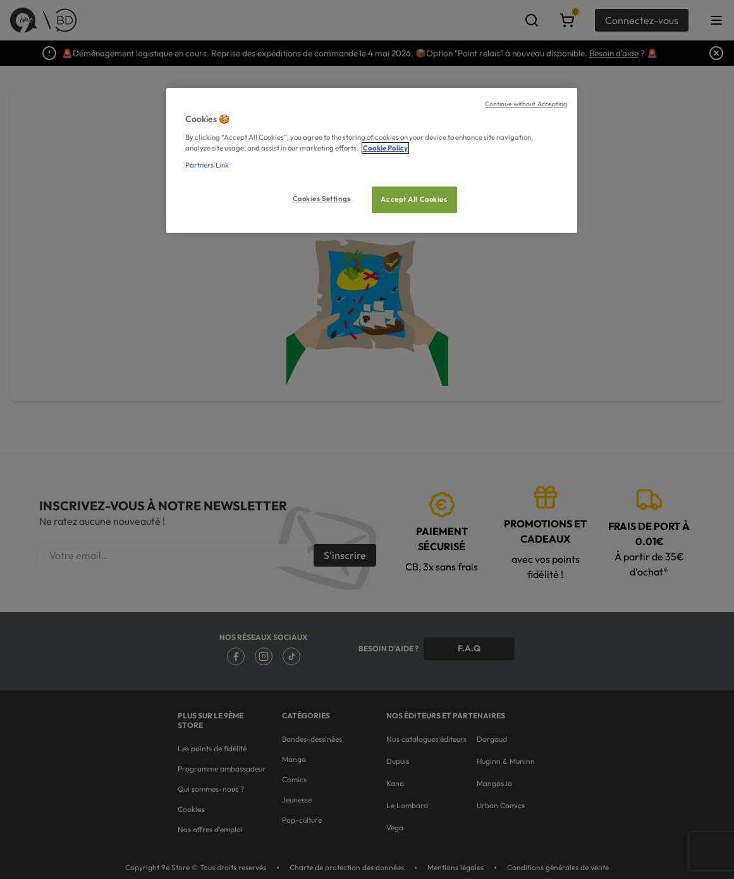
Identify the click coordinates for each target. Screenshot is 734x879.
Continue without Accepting (526, 103)
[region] (371, 160)
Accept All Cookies (414, 199)
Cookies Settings (322, 198)
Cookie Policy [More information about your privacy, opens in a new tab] (385, 148)
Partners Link (207, 165)
